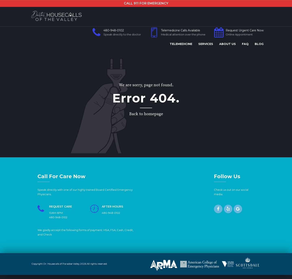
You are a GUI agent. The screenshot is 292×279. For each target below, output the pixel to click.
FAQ (245, 44)
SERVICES (205, 44)
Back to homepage (146, 114)
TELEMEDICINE (181, 44)
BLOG (259, 44)
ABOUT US (227, 44)
